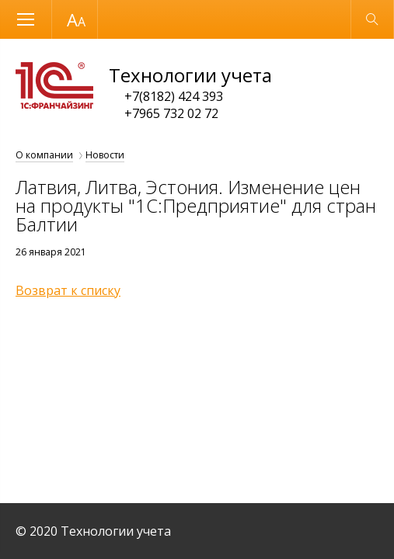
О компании (44, 154)
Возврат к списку (68, 290)
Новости (104, 154)
